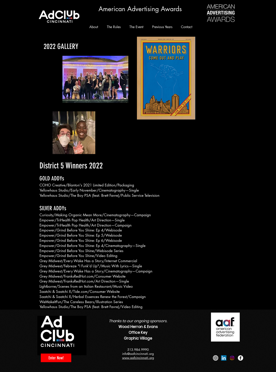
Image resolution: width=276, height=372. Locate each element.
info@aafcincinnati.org (138, 354)
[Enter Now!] (56, 358)
